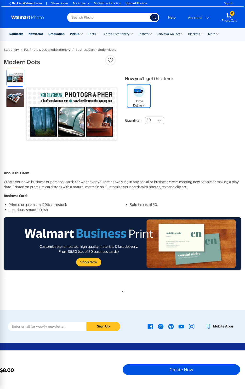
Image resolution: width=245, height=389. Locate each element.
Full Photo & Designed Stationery (47, 49)
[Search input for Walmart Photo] (108, 17)
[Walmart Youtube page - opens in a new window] (181, 326)
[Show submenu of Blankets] (202, 33)
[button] (110, 60)
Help (172, 17)
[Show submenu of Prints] (98, 33)
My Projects (81, 3)
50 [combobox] (149, 120)
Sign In (228, 3)
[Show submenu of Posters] (150, 33)
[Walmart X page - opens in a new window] (161, 326)
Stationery (11, 49)
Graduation (56, 34)
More (211, 34)
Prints (92, 34)
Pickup (75, 34)
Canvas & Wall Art (168, 34)
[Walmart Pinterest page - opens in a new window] (171, 326)
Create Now (181, 369)
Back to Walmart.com (25, 3)
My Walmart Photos (107, 3)
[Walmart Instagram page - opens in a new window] (191, 326)
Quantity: (133, 120)
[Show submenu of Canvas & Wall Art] (182, 33)
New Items (35, 34)
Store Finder (59, 3)
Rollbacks (16, 34)
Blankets (194, 34)
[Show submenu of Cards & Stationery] (131, 33)
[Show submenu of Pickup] (81, 33)
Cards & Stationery (117, 34)
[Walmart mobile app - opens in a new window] (219, 326)
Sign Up (103, 326)
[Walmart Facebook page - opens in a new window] (150, 326)
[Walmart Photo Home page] (34, 17)
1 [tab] (121, 290)
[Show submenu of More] (217, 33)
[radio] (15, 78)
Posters (143, 34)
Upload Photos (136, 3)
